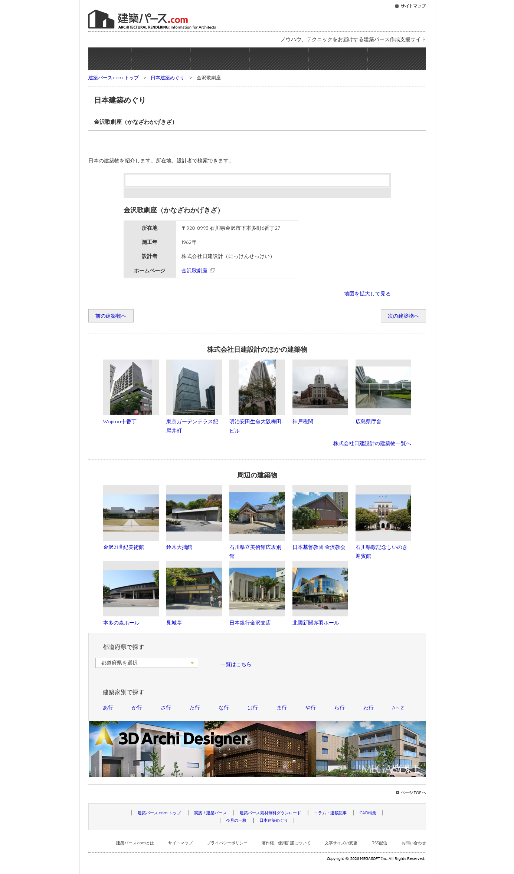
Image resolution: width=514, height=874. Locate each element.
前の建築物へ (111, 315)
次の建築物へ (403, 315)
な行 (224, 707)
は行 (253, 707)
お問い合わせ (414, 842)
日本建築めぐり (396, 58)
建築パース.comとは (135, 842)
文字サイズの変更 (341, 842)
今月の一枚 (337, 58)
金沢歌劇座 (194, 270)
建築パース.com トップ (113, 77)
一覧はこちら (236, 664)
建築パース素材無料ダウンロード (219, 58)
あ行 (108, 707)
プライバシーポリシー (227, 842)
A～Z (398, 707)
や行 (310, 707)
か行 (137, 707)
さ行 (166, 707)
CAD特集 (368, 812)
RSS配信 (379, 842)
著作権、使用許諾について (286, 842)
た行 (195, 707)
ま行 (281, 707)
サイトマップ (180, 842)
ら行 (339, 707)
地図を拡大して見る (367, 293)
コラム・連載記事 (278, 58)
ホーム (109, 58)
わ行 (368, 707)
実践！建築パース (160, 58)
